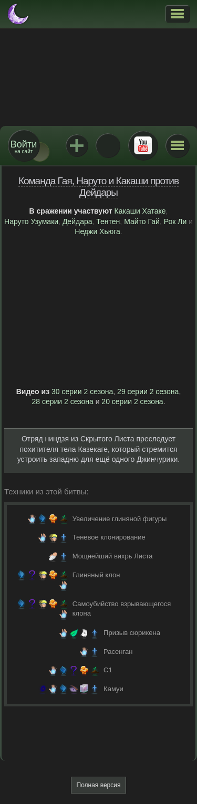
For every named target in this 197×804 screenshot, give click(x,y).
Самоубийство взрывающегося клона (121, 608)
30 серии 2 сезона (82, 391)
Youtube (143, 145)
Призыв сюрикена (131, 633)
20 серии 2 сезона (132, 401)
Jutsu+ (77, 145)
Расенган (117, 651)
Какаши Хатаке (140, 211)
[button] (177, 13)
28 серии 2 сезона (62, 401)
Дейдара (77, 221)
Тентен (108, 221)
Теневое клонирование (109, 537)
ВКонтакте (108, 145)
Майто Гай (142, 221)
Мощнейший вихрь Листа (112, 556)
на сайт (24, 146)
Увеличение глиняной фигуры (119, 519)
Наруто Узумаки (31, 221)
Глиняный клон (96, 575)
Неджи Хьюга (97, 231)
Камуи (113, 689)
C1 (107, 670)
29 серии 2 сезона (148, 391)
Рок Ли (175, 221)
